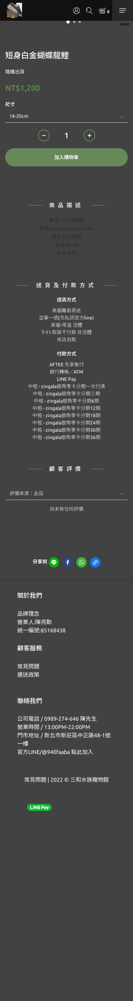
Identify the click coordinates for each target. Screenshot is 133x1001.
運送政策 (28, 674)
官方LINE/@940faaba (43, 752)
